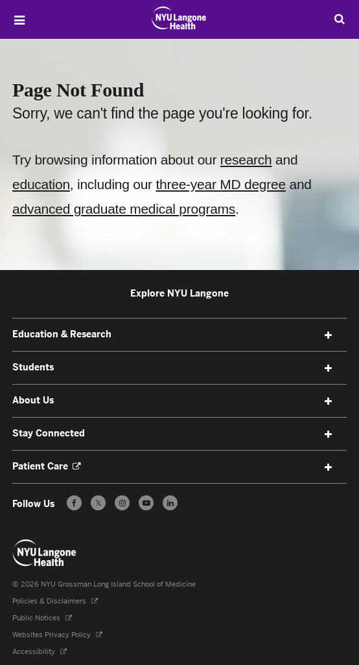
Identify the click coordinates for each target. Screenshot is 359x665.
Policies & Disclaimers (50, 601)
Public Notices (37, 618)
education (41, 184)
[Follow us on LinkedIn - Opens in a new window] (170, 502)
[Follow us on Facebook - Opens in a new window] (74, 502)
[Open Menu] (19, 20)
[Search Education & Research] (339, 19)
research (246, 159)
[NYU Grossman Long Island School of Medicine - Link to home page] (179, 18)
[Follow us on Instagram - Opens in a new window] (122, 502)
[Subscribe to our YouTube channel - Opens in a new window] (146, 502)
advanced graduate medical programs (123, 208)
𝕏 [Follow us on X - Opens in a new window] (98, 504)
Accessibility (34, 652)
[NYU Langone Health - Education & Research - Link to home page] (44, 553)
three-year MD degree (220, 184)
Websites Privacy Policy (52, 635)
